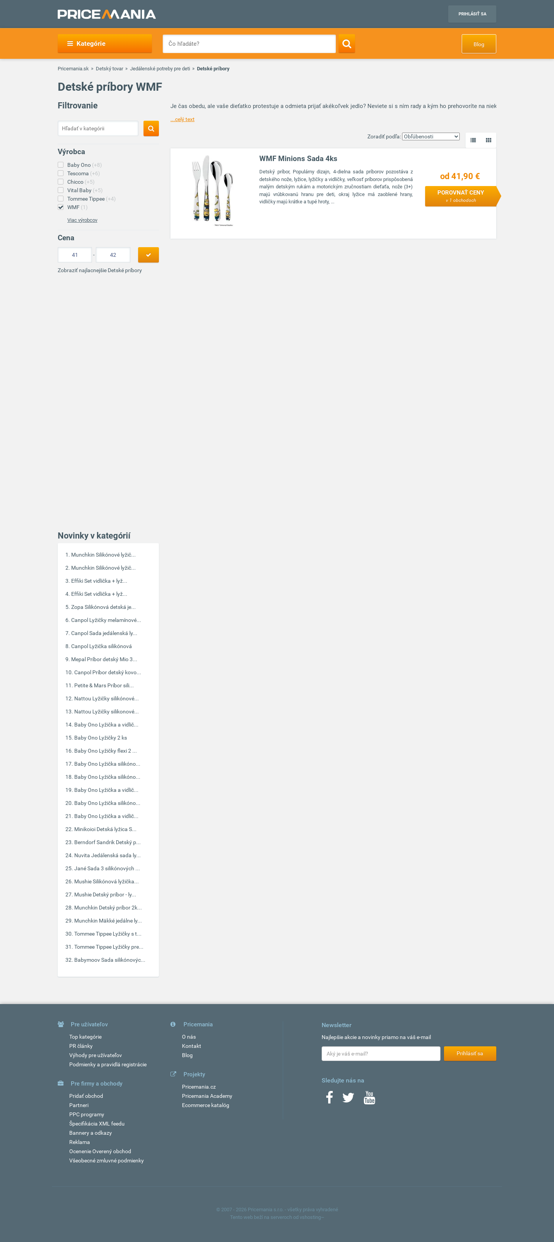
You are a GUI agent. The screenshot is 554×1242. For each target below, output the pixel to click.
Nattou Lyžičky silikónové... (106, 698)
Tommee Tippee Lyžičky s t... (108, 934)
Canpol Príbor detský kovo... (107, 672)
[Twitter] (348, 1100)
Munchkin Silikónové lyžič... (103, 555)
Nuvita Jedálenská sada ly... (107, 855)
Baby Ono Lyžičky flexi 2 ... (105, 751)
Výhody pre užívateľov (95, 1055)
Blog (479, 44)
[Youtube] (369, 1100)
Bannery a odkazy (90, 1133)
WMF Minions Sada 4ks (298, 158)
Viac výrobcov (82, 220)
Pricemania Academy (207, 1096)
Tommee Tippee (91, 199)
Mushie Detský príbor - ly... (105, 894)
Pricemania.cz (199, 1087)
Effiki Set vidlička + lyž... (99, 581)
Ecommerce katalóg (205, 1105)
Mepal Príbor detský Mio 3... (104, 659)
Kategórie (86, 43)
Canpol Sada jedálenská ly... (104, 633)
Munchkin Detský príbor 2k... (108, 907)
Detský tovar (109, 68)
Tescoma (83, 173)
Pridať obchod (86, 1096)
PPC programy (86, 1114)
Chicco (81, 182)
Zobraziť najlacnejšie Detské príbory (100, 270)
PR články (81, 1046)
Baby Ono (84, 165)
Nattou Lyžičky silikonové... (106, 711)
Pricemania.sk (73, 68)
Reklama (79, 1142)
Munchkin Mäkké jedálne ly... (108, 921)
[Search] (347, 43)
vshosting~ (312, 1217)
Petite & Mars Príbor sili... (104, 685)
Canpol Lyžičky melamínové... (106, 620)
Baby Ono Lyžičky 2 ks (100, 738)
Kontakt (191, 1046)
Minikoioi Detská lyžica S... (105, 829)
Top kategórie (85, 1037)
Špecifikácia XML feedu (97, 1124)
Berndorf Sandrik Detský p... (107, 842)
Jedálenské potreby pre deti (160, 68)
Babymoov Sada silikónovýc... (109, 960)
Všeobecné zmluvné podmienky (106, 1160)
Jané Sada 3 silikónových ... (107, 868)
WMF (77, 207)
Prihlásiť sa (472, 14)
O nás (189, 1037)
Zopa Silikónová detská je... (103, 607)
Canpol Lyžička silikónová (101, 646)
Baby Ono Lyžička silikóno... (107, 764)
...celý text (182, 119)
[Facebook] (329, 1100)
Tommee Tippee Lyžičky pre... (109, 947)
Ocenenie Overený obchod (100, 1151)
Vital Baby (85, 190)
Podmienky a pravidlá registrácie (108, 1064)
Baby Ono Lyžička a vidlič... (106, 725)
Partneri (78, 1105)
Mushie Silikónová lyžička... (106, 881)
